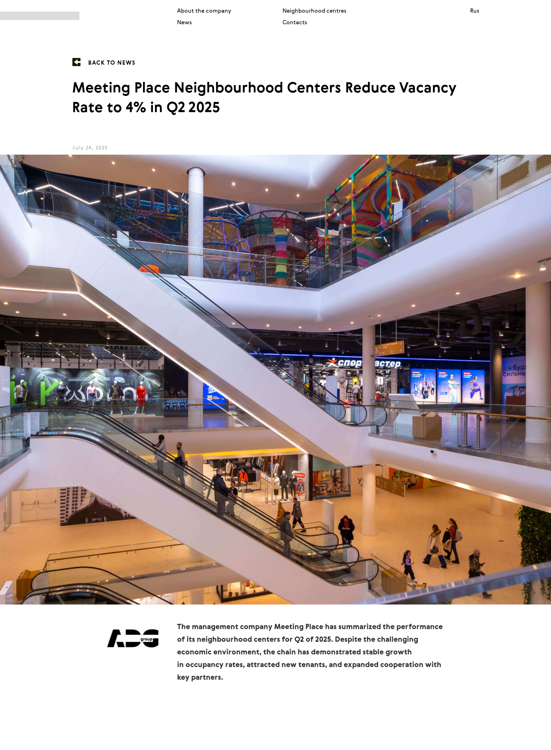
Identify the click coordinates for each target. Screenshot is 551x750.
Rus (474, 10)
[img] (82, 15)
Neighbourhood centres (314, 10)
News (184, 22)
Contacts (295, 22)
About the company (204, 10)
